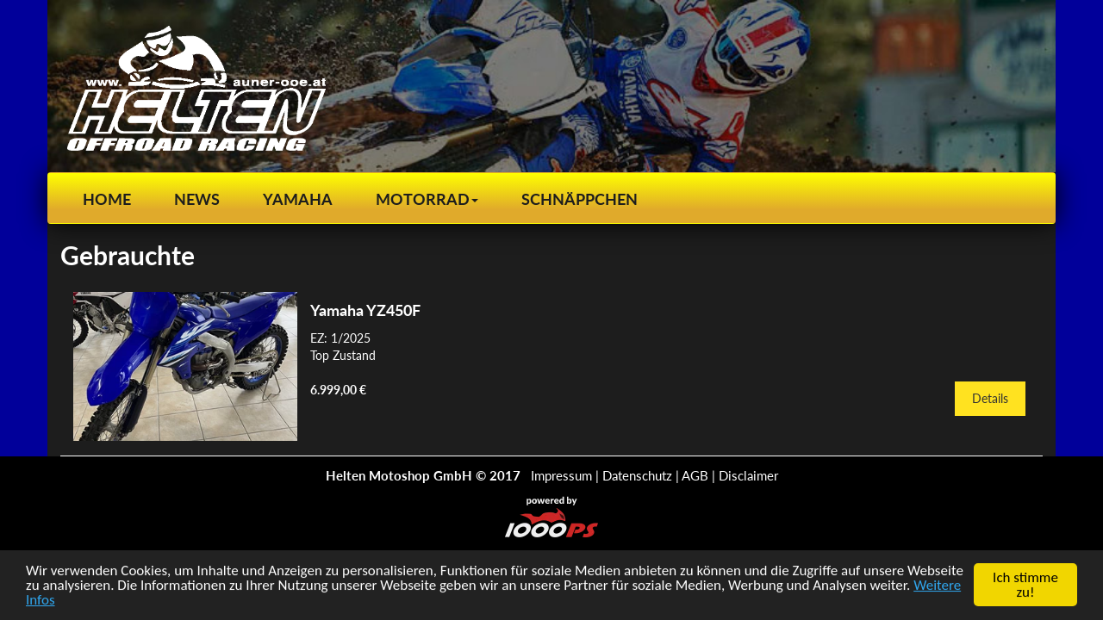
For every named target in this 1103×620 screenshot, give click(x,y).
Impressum (561, 475)
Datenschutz (637, 475)
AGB (695, 475)
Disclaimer (748, 475)
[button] (427, 199)
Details (990, 398)
